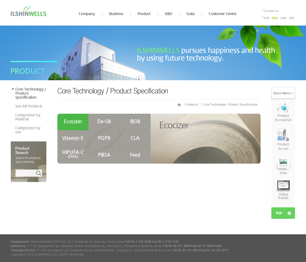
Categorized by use (27, 130)
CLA (135, 138)
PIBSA (104, 155)
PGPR (104, 138)
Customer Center (222, 14)
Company (87, 14)
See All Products (28, 106)
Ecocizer (73, 121)
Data (190, 14)
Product (144, 14)
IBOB (135, 121)
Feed (135, 155)
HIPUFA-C (73, 154)
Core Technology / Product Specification (30, 93)
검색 (39, 173)
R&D (168, 14)
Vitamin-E (73, 138)
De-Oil (104, 121)
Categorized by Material (27, 117)
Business (116, 14)
